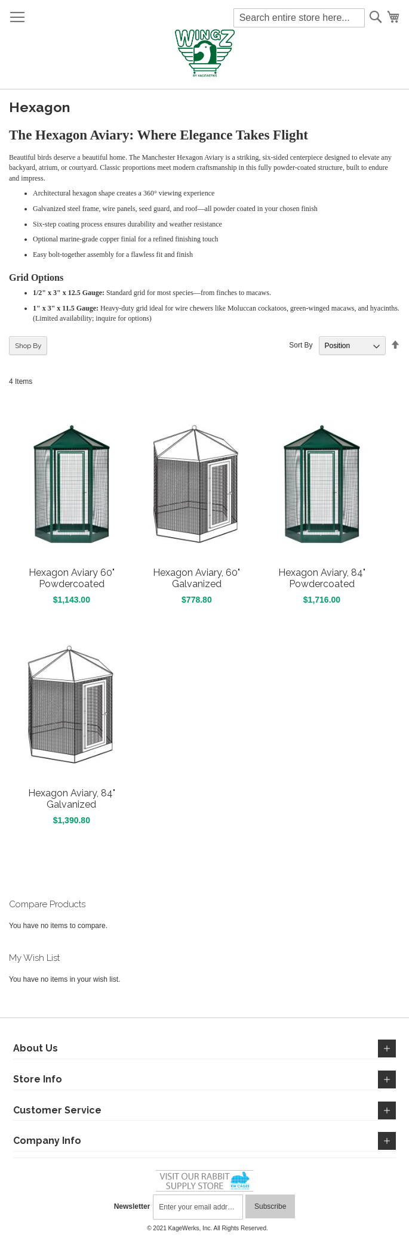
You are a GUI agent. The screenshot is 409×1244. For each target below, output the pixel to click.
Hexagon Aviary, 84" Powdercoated (321, 578)
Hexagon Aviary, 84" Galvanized (71, 798)
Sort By (300, 346)
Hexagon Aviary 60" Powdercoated (72, 578)
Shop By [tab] (28, 346)
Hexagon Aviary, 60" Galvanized (196, 578)
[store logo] (204, 53)
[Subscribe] (270, 1206)
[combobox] (299, 17)
